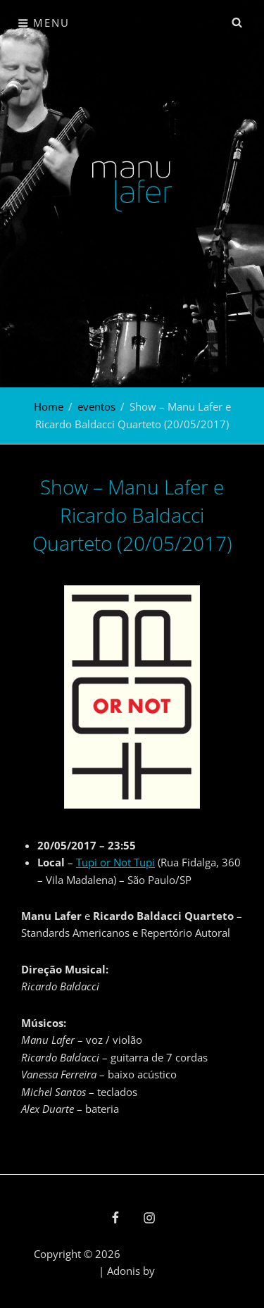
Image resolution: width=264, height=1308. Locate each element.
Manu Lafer (150, 1254)
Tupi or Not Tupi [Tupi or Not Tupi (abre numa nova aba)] (115, 862)
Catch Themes (191, 1271)
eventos (96, 406)
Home (48, 406)
